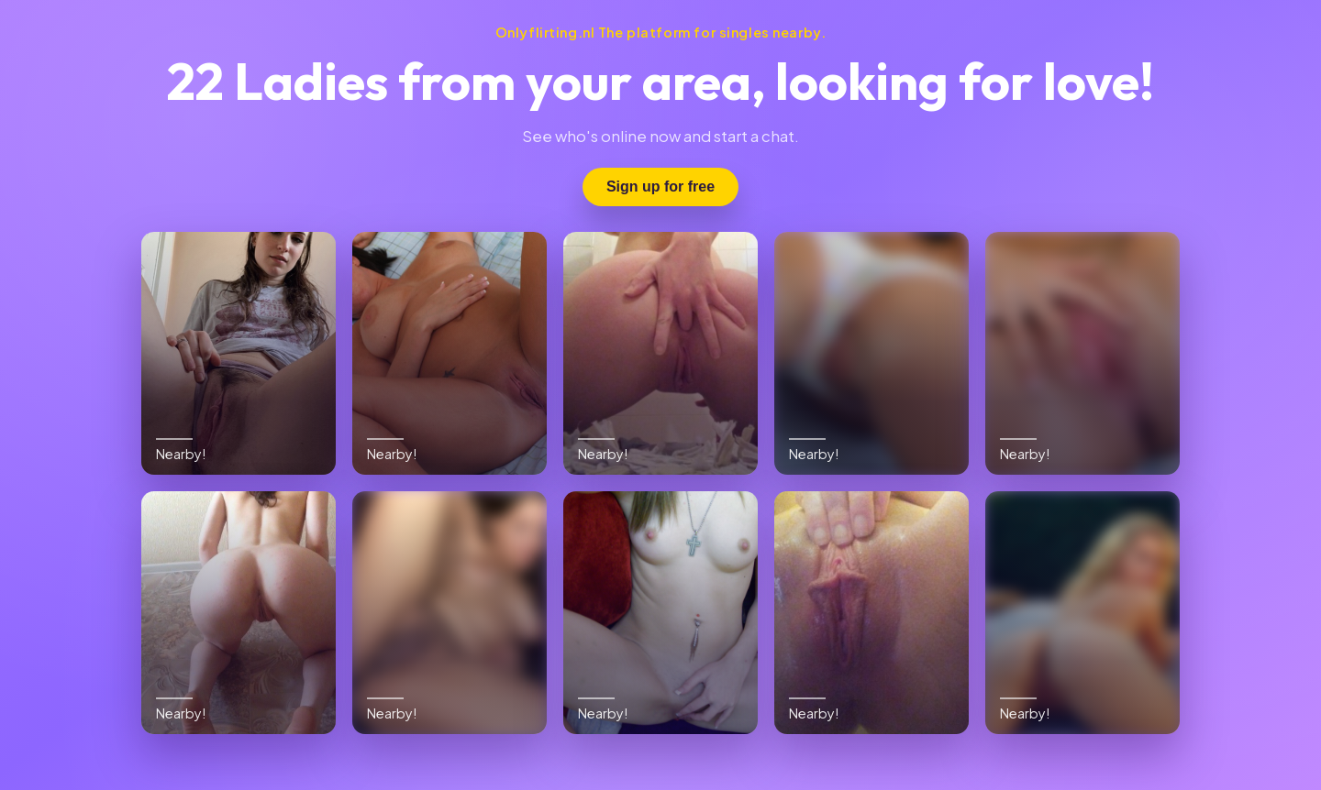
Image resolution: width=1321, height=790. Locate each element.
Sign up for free (660, 186)
